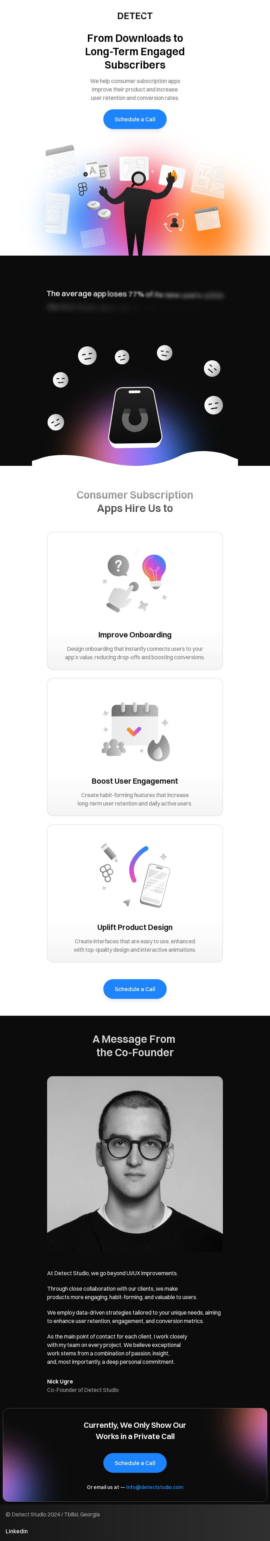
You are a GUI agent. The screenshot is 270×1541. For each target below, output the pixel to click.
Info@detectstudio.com (154, 1487)
